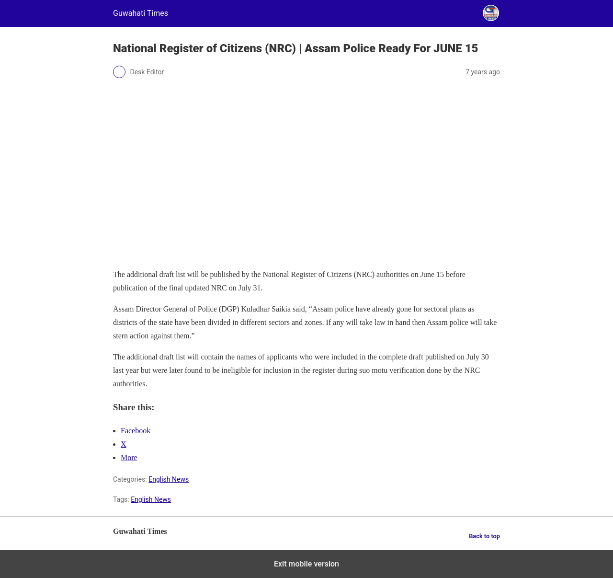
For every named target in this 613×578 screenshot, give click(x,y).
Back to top (484, 536)
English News (168, 479)
